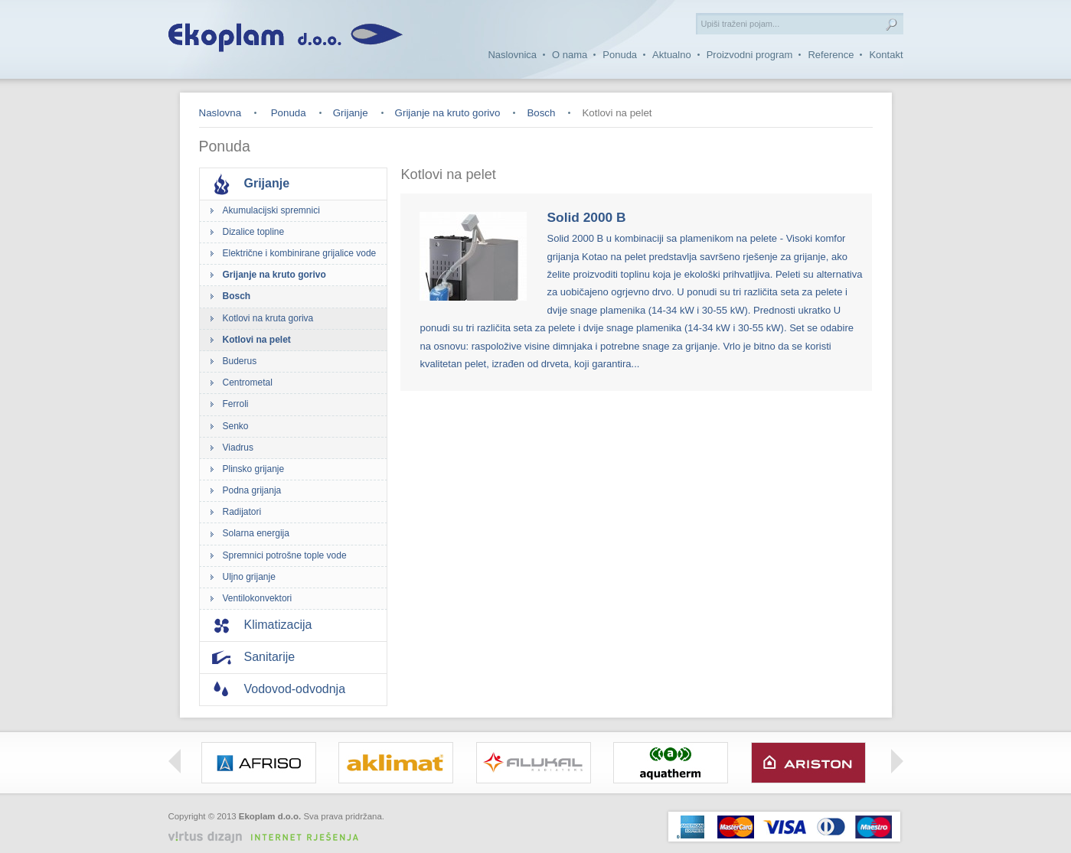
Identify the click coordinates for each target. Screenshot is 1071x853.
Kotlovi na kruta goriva (268, 318)
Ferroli (236, 404)
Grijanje (350, 113)
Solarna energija (256, 533)
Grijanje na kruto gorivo (448, 113)
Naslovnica (512, 54)
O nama (569, 54)
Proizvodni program (750, 54)
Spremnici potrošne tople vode (285, 555)
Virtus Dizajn (269, 837)
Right (897, 761)
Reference (831, 54)
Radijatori (242, 511)
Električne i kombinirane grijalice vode (300, 253)
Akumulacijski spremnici (271, 210)
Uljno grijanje (249, 576)
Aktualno (671, 54)
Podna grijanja (252, 490)
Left (174, 761)
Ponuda (619, 54)
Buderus (240, 361)
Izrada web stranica (348, 828)
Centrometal (248, 382)
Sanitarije (270, 656)
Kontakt (886, 54)
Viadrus (238, 447)
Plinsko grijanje (254, 469)
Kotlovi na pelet (257, 339)
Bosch (541, 113)
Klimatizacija (278, 624)
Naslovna (220, 113)
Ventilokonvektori (257, 598)
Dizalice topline (254, 231)
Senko (236, 426)
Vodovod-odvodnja (295, 688)
